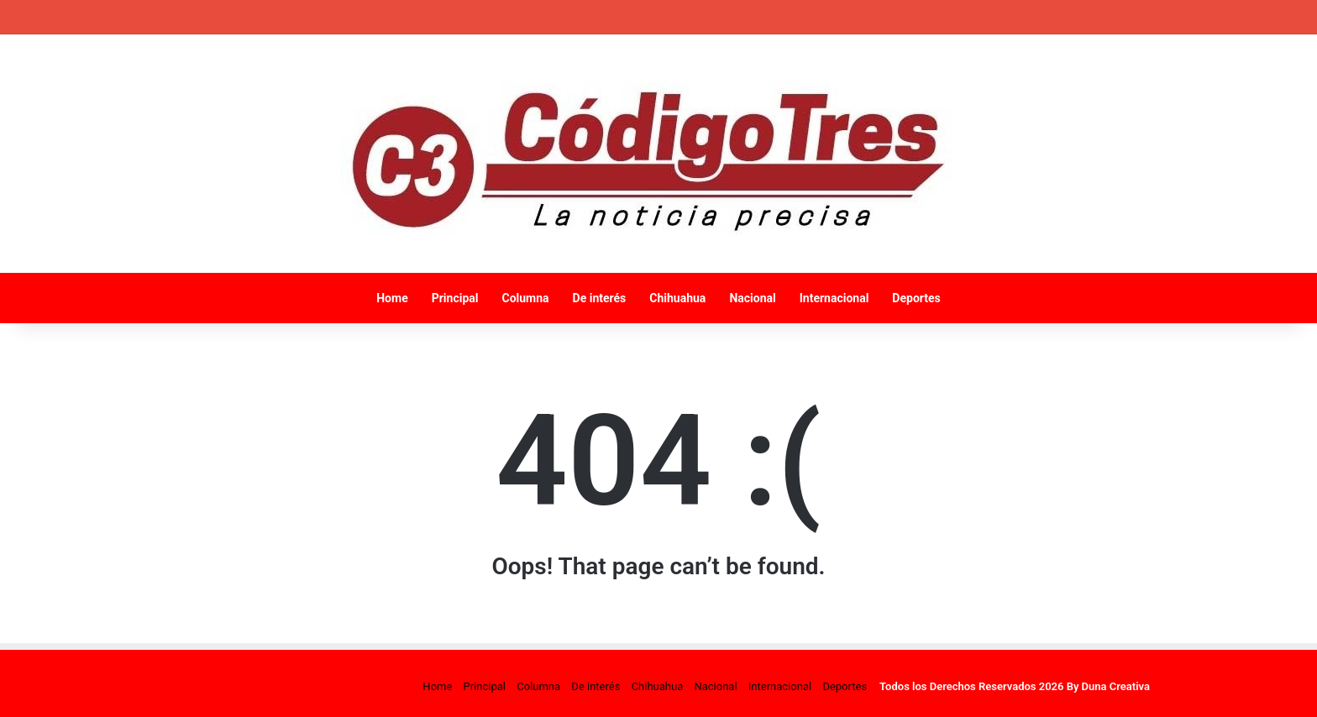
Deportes (916, 298)
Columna (524, 298)
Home (391, 298)
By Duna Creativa (1108, 686)
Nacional (752, 298)
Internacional (834, 298)
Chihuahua (677, 298)
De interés (600, 298)
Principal (455, 298)
